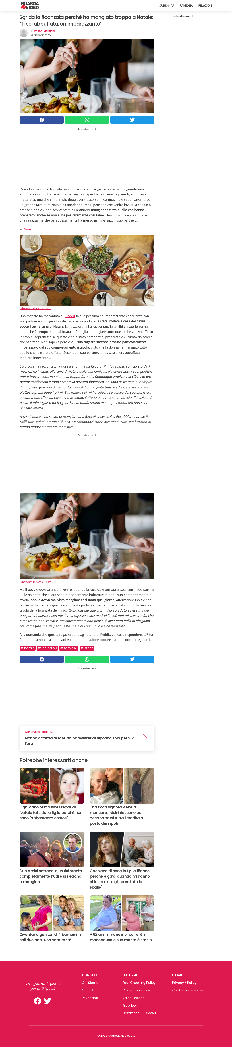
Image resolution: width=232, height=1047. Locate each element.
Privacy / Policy (184, 982)
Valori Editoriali (134, 998)
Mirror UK (30, 229)
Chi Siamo (90, 982)
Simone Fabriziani (44, 31)
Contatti (88, 990)
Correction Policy (136, 990)
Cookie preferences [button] (188, 990)
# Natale (27, 648)
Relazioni (205, 5)
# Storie (87, 648)
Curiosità (166, 5)
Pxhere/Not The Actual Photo (35, 308)
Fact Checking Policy (139, 982)
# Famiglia (68, 648)
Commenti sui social (139, 1013)
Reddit (70, 316)
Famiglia (186, 5)
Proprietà (129, 1005)
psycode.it (90, 998)
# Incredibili (47, 648)
